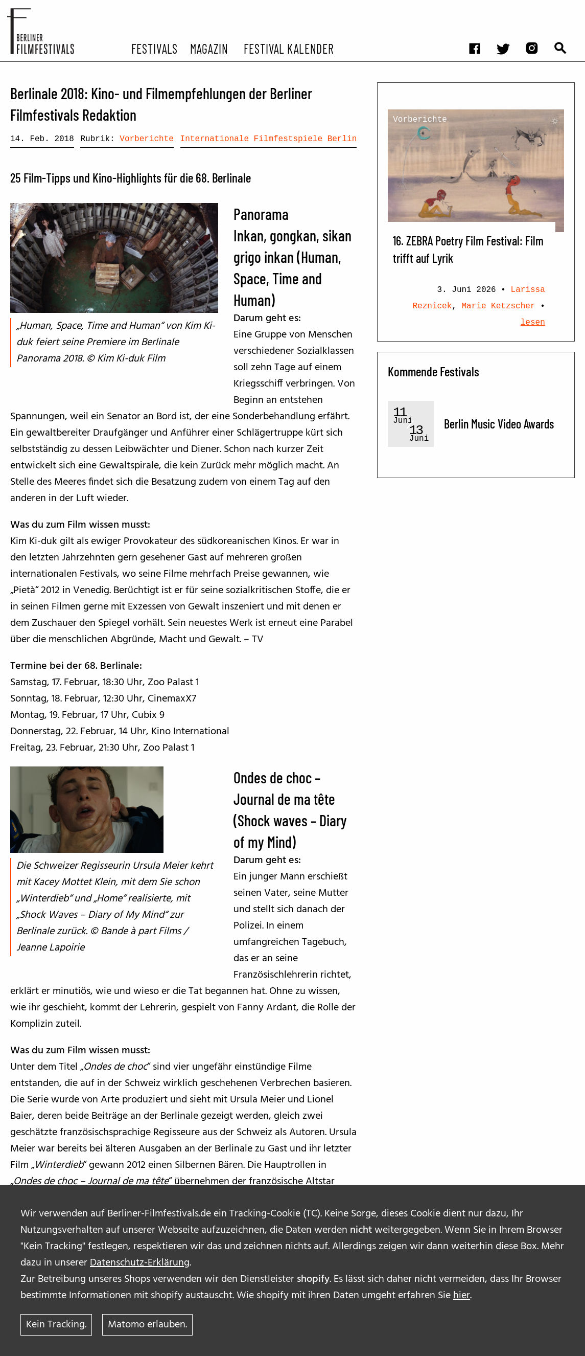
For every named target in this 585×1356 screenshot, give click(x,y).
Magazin (209, 48)
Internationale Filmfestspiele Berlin (268, 139)
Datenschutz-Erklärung (140, 1263)
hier (461, 1295)
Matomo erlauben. (147, 1325)
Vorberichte (147, 139)
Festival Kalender (288, 48)
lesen (533, 322)
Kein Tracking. (56, 1325)
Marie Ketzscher (498, 306)
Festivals (154, 48)
